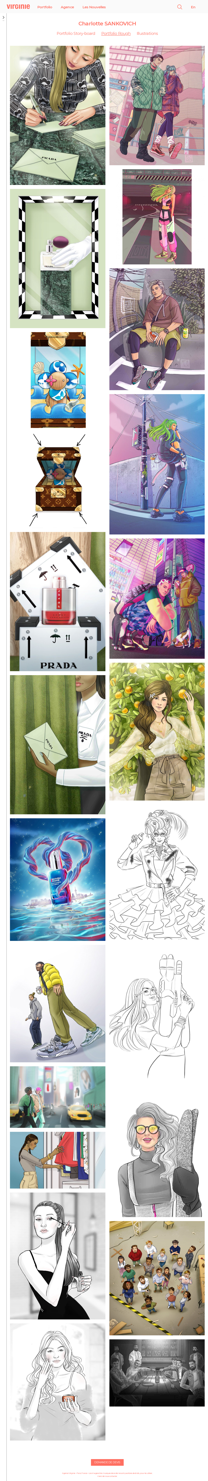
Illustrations (147, 33)
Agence (67, 7)
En (193, 7)
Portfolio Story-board (76, 33)
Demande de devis (107, 1462)
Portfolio (44, 7)
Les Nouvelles (94, 7)
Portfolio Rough (116, 33)
